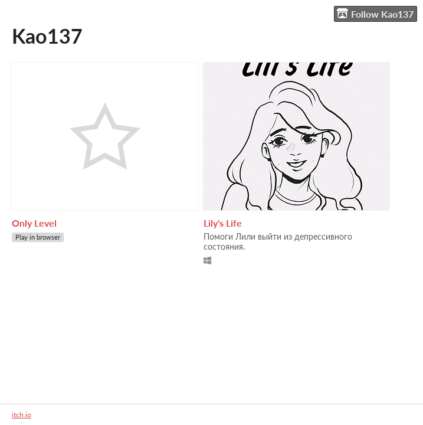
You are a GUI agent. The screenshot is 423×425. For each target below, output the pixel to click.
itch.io (21, 414)
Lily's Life (223, 222)
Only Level (34, 222)
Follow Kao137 (375, 13)
